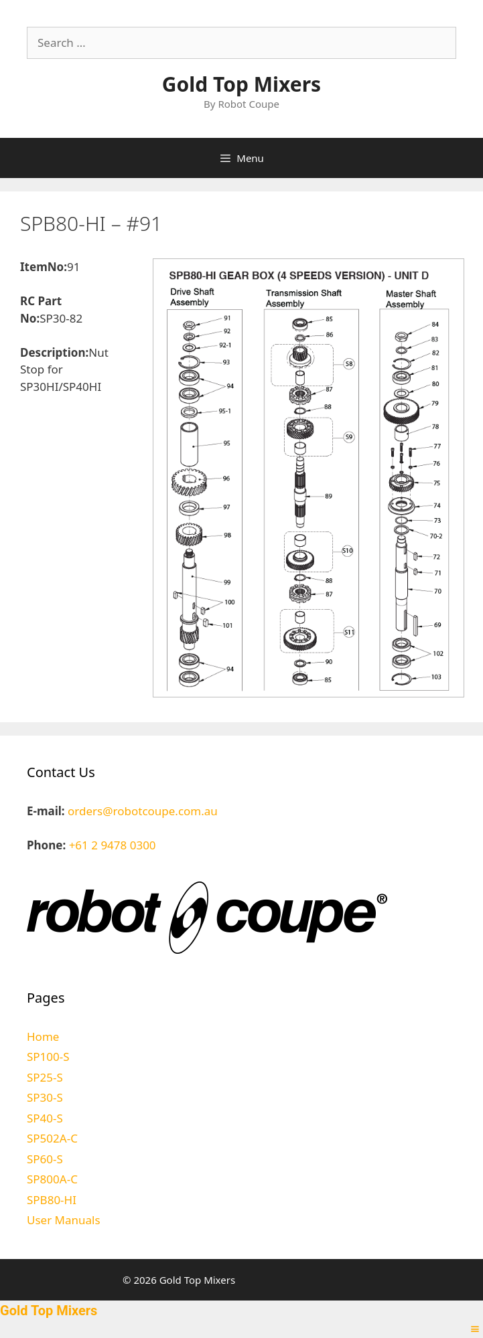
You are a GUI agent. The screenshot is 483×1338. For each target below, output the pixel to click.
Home (43, 1036)
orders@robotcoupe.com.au (143, 811)
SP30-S (45, 1097)
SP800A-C (52, 1179)
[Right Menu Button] (475, 1329)
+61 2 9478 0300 (112, 845)
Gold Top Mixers (241, 84)
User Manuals (63, 1220)
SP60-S (45, 1159)
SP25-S (45, 1077)
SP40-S (45, 1118)
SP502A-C (52, 1138)
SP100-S (48, 1056)
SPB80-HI (51, 1199)
